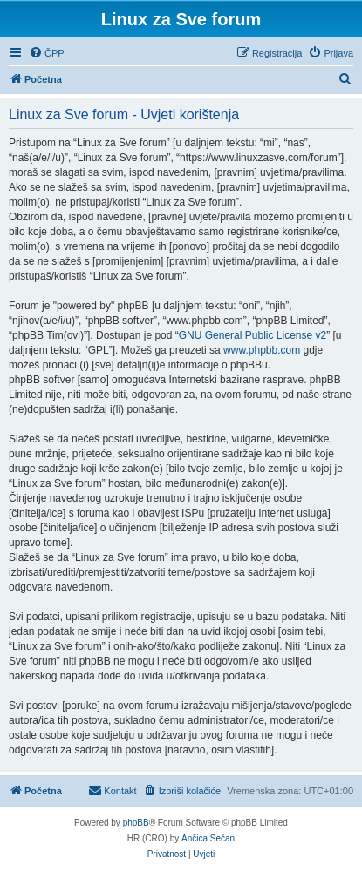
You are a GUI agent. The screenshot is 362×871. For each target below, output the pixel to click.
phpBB (136, 822)
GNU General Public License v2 (252, 335)
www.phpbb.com (261, 350)
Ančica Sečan (208, 838)
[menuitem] (47, 53)
